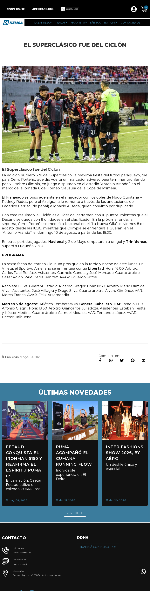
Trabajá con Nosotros (98, 547)
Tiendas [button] (60, 22)
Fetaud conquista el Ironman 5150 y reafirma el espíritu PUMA (24, 458)
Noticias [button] (110, 22)
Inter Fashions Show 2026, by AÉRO (124, 453)
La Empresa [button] (42, 22)
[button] (144, 9)
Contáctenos (130, 22)
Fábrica (95, 22)
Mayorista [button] (78, 22)
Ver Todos (75, 513)
